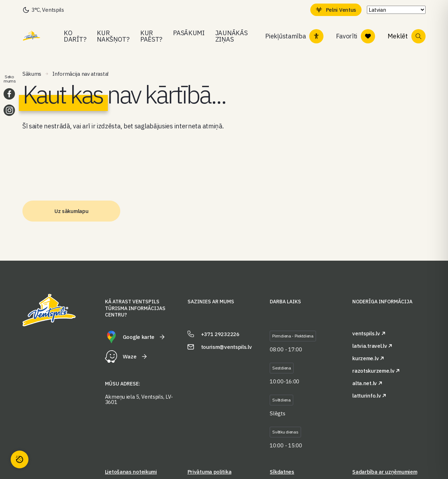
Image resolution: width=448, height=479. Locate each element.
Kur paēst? (151, 36)
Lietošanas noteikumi (131, 471)
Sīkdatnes (282, 471)
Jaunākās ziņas (231, 36)
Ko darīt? (75, 36)
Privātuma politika (210, 471)
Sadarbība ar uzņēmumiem (384, 471)
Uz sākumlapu (71, 211)
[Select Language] (396, 10)
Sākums (31, 73)
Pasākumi (189, 33)
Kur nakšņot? (113, 36)
